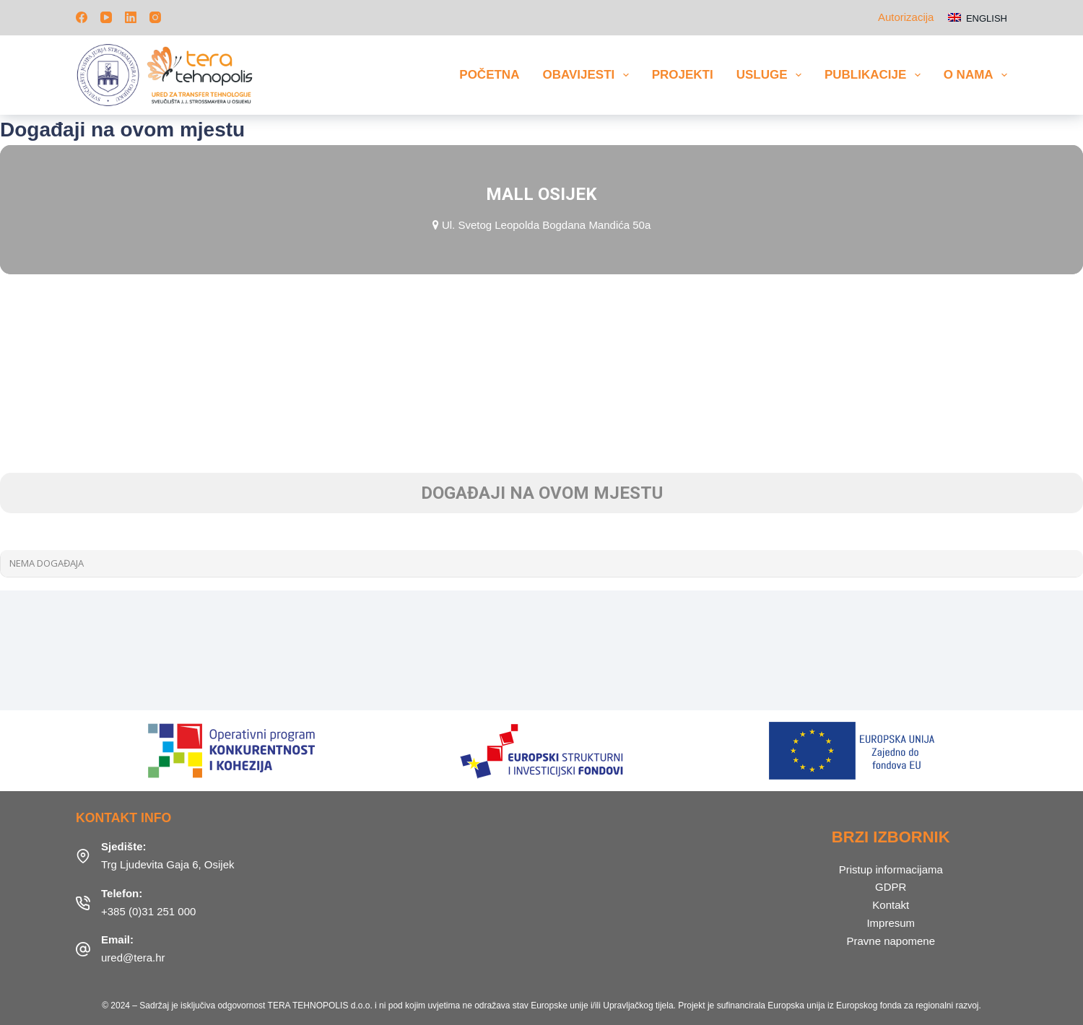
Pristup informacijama (891, 869)
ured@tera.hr (133, 957)
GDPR (890, 887)
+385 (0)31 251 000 (148, 911)
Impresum (890, 923)
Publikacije (875, 75)
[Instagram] (155, 17)
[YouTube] (106, 17)
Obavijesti (588, 75)
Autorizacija (906, 17)
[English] (977, 17)
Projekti (682, 75)
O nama (975, 75)
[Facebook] (81, 17)
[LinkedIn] (130, 17)
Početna (489, 75)
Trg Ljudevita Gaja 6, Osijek (168, 864)
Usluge (771, 75)
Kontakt (890, 905)
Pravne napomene (890, 941)
